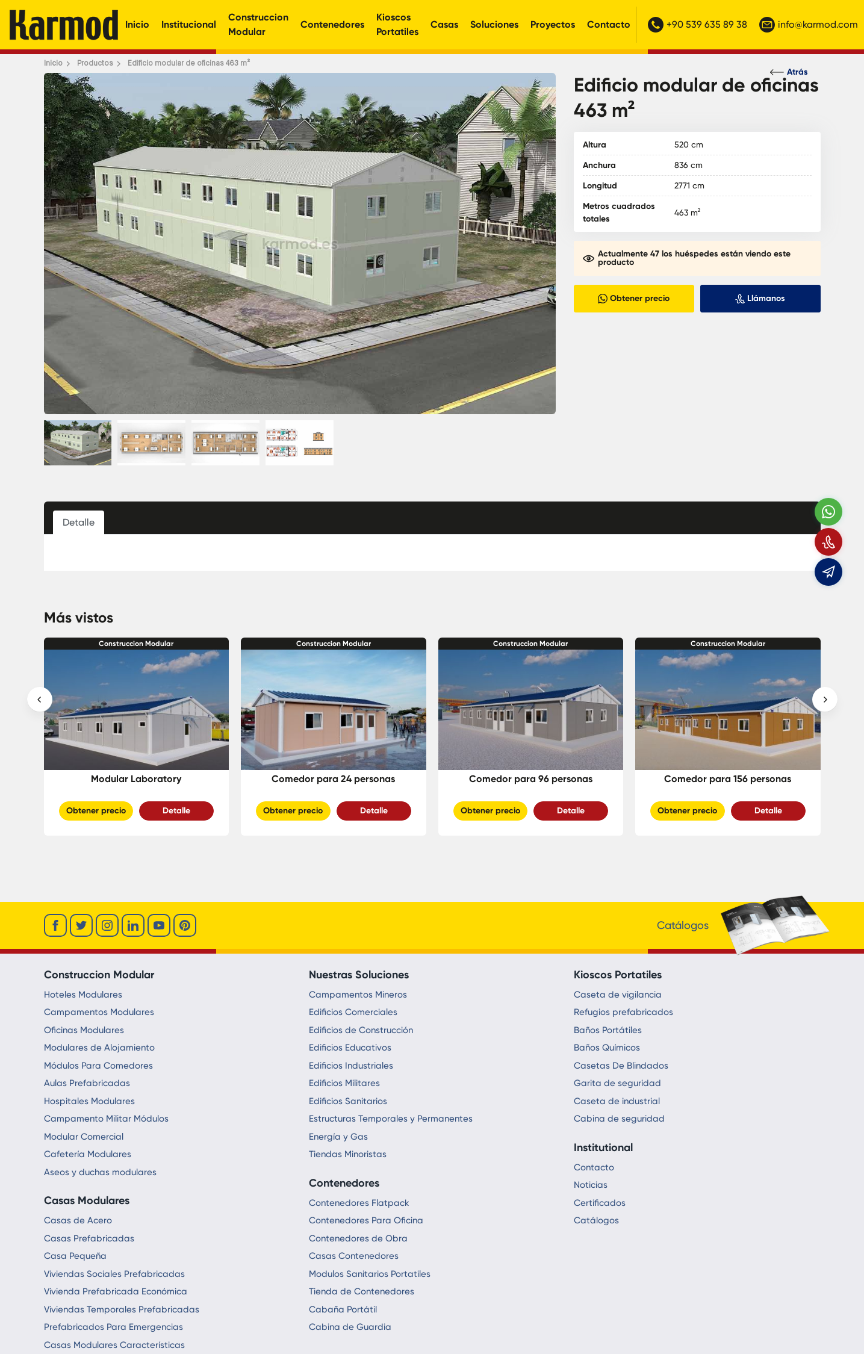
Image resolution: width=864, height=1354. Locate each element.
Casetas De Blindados (621, 1065)
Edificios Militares (344, 1083)
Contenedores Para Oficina (366, 1220)
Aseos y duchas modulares (100, 1172)
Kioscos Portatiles (397, 24)
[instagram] (107, 925)
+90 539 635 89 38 (697, 25)
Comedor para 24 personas (333, 778)
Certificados (600, 1202)
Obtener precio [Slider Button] (96, 811)
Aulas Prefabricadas (87, 1083)
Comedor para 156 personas (727, 778)
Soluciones (494, 24)
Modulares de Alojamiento (99, 1047)
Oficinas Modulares (84, 1030)
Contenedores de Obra (358, 1238)
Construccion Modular (258, 24)
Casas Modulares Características (114, 1345)
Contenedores (332, 24)
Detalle (176, 811)
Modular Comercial (83, 1136)
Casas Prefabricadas (89, 1238)
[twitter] (81, 925)
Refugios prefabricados (623, 1012)
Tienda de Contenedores (361, 1291)
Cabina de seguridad (619, 1118)
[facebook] (55, 925)
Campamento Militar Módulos (106, 1118)
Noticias (591, 1184)
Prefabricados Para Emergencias (113, 1326)
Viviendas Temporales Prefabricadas (121, 1309)
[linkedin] (133, 925)
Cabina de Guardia (350, 1326)
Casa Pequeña (75, 1255)
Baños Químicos (607, 1047)
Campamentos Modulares (99, 1012)
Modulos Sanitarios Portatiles (369, 1274)
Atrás (789, 72)
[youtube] (159, 925)
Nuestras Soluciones (359, 974)
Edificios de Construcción (361, 1030)
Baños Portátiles (608, 1030)
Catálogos (596, 1220)
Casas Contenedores (354, 1255)
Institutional (603, 1147)
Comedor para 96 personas (530, 778)
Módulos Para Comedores (98, 1065)
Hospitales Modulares (89, 1101)
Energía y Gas (338, 1136)
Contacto (608, 24)
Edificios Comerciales (353, 1012)
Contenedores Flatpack (359, 1202)
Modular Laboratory (136, 778)
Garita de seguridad (617, 1083)
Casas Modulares (86, 1200)
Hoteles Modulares (83, 994)
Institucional (188, 24)
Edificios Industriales (351, 1065)
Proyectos (552, 24)
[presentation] (39, 699)
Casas (444, 24)
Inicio (137, 24)
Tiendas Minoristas (348, 1154)
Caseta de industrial (617, 1101)
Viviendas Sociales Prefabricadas (114, 1274)
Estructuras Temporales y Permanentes (391, 1118)
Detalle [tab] (79, 522)
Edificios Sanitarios (348, 1101)
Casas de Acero (78, 1220)
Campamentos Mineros (358, 994)
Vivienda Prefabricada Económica (115, 1291)
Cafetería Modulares (87, 1154)
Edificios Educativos (350, 1047)
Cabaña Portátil (343, 1309)
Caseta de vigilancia (618, 994)
